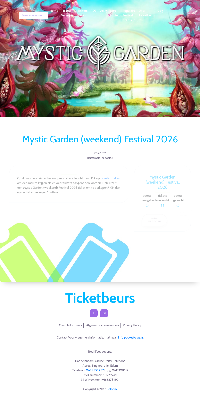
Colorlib (111, 389)
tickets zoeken (110, 179)
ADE (93, 11)
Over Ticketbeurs (146, 13)
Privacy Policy (132, 325)
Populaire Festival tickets (129, 15)
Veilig (103, 11)
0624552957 (95, 370)
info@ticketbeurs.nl (131, 337)
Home (54, 11)
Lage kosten (115, 13)
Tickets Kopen (82, 13)
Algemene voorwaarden (102, 325)
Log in (160, 13)
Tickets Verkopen (67, 13)
